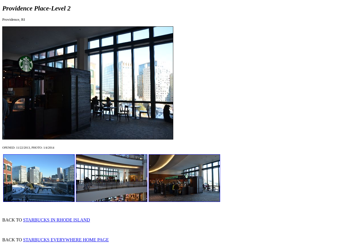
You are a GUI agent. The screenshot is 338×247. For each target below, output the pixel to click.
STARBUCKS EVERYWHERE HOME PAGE (66, 239)
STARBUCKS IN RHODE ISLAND (56, 220)
